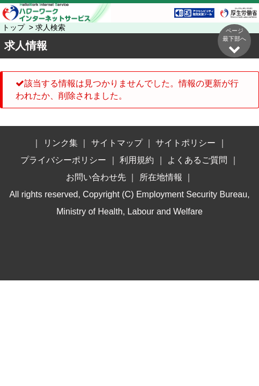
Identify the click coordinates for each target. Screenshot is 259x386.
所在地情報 (160, 177)
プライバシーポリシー (63, 160)
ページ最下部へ (234, 41)
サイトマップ (117, 142)
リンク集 (60, 142)
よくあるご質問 (197, 160)
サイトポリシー (186, 142)
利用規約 (137, 160)
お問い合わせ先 (96, 177)
